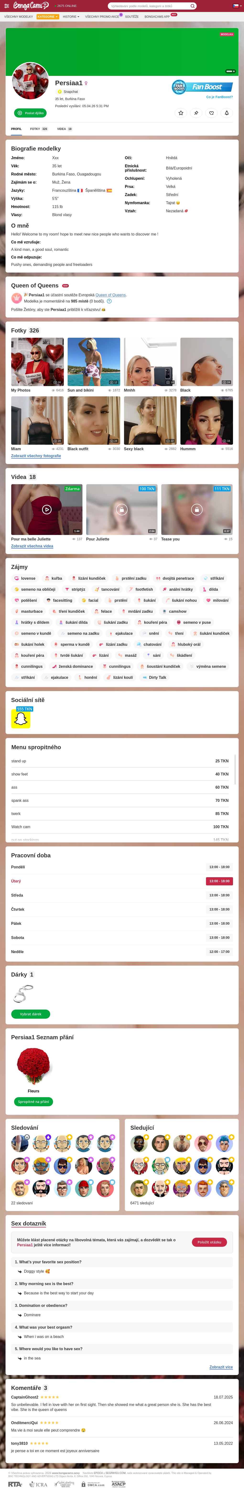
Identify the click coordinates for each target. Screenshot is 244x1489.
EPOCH (98, 1473)
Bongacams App (158, 16)
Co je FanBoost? (219, 97)
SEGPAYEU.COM (116, 1473)
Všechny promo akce (103, 16)
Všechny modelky (18, 16)
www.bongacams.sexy (66, 1472)
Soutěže (132, 16)
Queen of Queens (111, 295)
